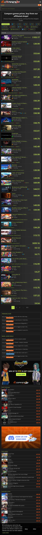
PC (13, 24)
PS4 (25, 24)
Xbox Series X (15, 29)
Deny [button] (26, 529)
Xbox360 (5, 29)
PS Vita (4, 26)
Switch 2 (31, 29)
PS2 (37, 24)
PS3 (31, 24)
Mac (24, 29)
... (23, 307)
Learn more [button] (5, 532)
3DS (26, 26)
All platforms (5, 24)
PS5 (19, 24)
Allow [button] (34, 529)
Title (3, 33)
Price (38, 33)
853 (27, 307)
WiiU (20, 26)
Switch (12, 26)
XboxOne (34, 26)
